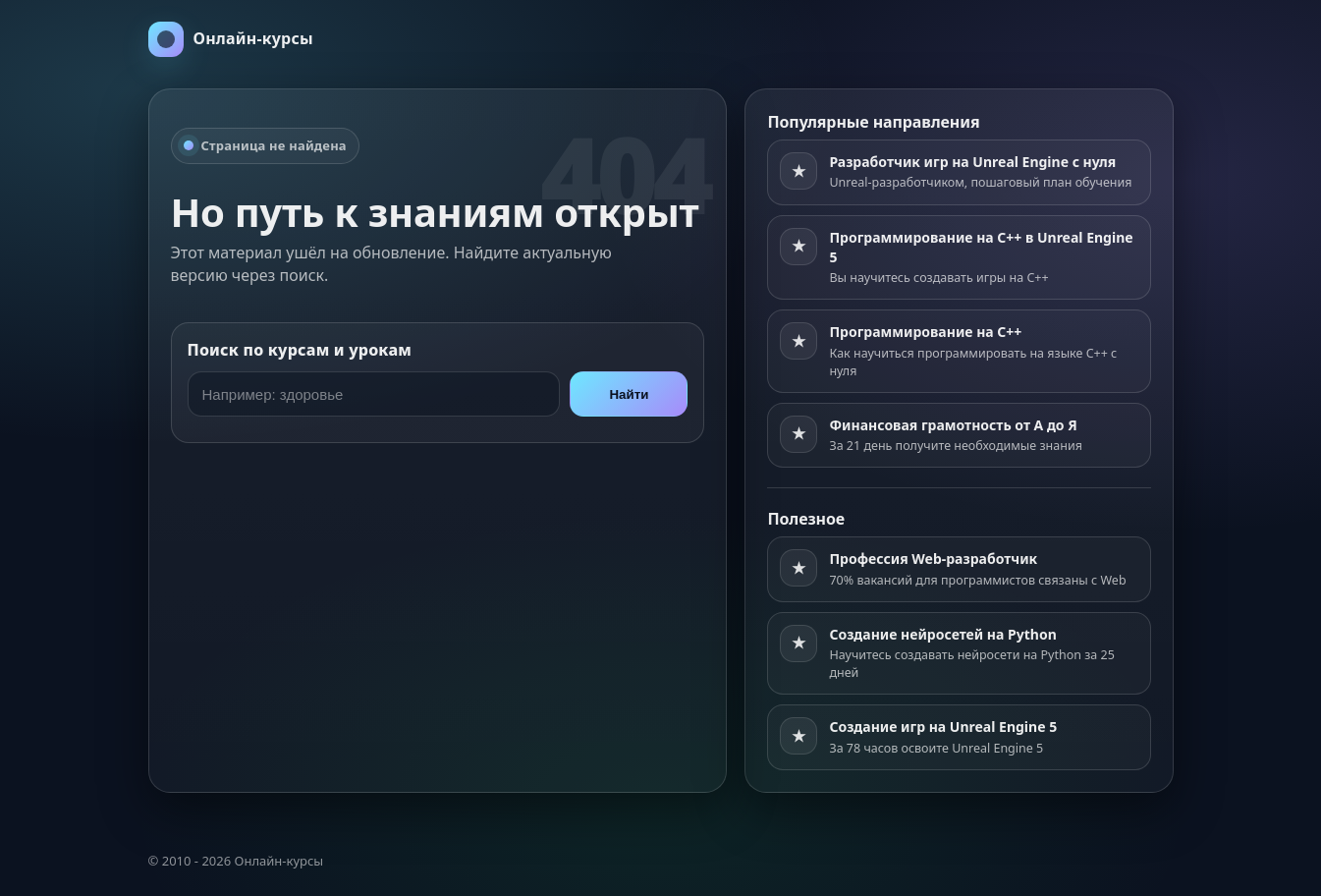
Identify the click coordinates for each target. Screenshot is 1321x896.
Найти (628, 394)
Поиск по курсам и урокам (300, 350)
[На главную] (230, 39)
